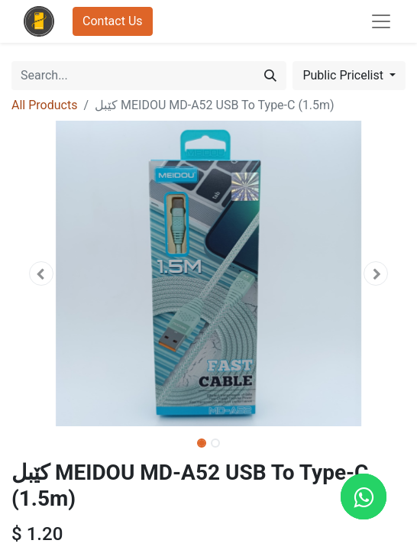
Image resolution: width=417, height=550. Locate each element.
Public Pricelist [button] (344, 75)
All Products (44, 105)
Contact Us (112, 21)
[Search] (270, 75)
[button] (40, 273)
